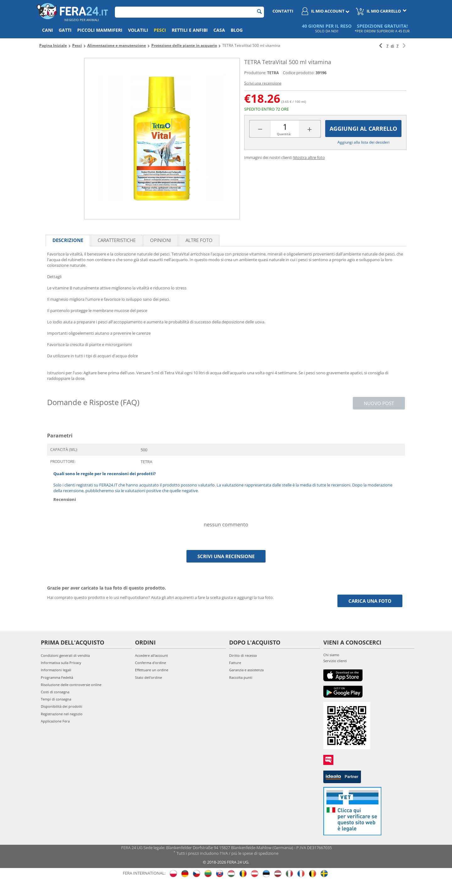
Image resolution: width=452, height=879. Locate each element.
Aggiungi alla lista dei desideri (363, 142)
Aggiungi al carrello (363, 128)
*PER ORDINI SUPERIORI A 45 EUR (382, 31)
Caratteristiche (117, 240)
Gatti (65, 30)
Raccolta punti (240, 677)
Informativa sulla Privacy (61, 662)
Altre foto (199, 240)
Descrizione (67, 240)
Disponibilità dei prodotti (61, 706)
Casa (219, 30)
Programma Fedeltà (57, 677)
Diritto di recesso (243, 655)
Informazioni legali (56, 669)
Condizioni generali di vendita (65, 655)
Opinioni (160, 240)
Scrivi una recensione (263, 83)
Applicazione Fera (55, 721)
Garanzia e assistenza (246, 669)
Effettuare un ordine (151, 669)
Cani (47, 30)
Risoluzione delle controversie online (71, 684)
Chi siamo (331, 654)
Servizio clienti (335, 660)
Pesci (160, 30)
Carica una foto (369, 601)
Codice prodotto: (299, 72)
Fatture (235, 662)
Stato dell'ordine (148, 677)
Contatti (282, 11)
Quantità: (284, 134)
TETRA (273, 72)
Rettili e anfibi (190, 30)
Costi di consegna (55, 691)
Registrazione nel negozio (62, 713)
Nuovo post (379, 403)
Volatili (138, 30)
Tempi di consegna (56, 699)
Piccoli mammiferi (99, 30)
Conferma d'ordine (150, 662)
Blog (237, 30)
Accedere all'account (151, 655)
